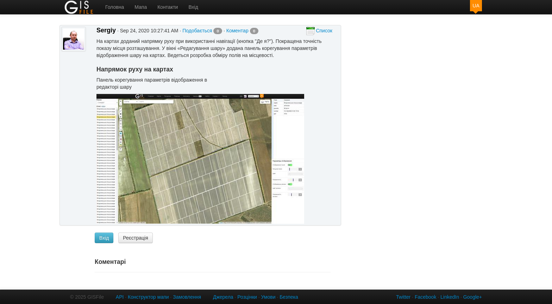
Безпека (289, 297)
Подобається (202, 30)
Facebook (425, 297)
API (120, 297)
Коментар (242, 30)
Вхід (193, 7)
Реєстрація (135, 238)
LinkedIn (449, 297)
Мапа (140, 7)
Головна (114, 7)
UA (475, 5)
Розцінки (247, 297)
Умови (268, 297)
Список (319, 31)
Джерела (223, 297)
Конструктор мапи (148, 297)
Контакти (167, 7)
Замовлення (187, 297)
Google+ (472, 297)
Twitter (403, 297)
